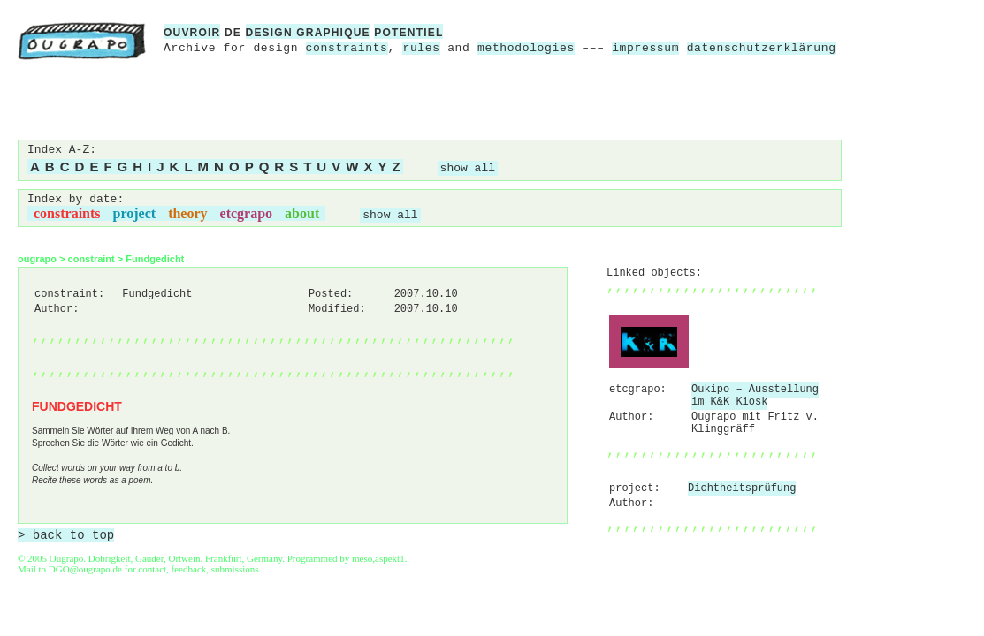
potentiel (408, 32)
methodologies (526, 48)
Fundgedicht (155, 259)
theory (187, 213)
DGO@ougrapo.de (85, 569)
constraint (91, 259)
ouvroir (192, 32)
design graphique (308, 32)
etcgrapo (246, 213)
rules (420, 48)
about (302, 213)
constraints (347, 48)
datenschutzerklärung (761, 48)
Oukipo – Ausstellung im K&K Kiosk (755, 395)
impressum (645, 48)
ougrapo (37, 259)
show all (467, 168)
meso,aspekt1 (378, 558)
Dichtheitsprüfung (742, 488)
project (134, 213)
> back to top (66, 535)
